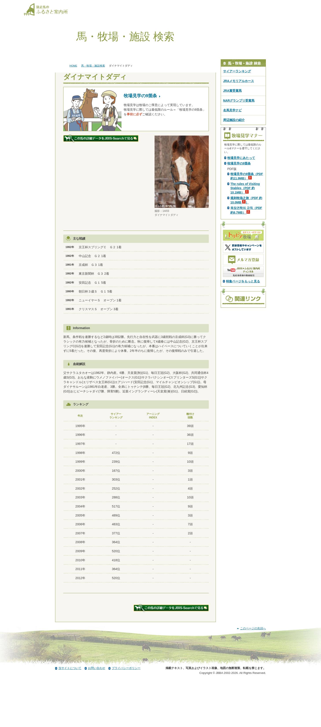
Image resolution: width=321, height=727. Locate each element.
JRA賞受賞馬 (232, 90)
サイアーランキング (237, 71)
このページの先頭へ (253, 674)
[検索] (294, 4)
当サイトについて (69, 714)
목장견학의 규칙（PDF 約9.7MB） (246, 288)
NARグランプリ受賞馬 (238, 100)
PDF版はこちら (239, 195)
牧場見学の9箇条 (239, 241)
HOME (73, 65)
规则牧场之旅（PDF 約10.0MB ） (246, 278)
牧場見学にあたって (241, 235)
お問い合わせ (96, 714)
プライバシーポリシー (126, 714)
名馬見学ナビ (232, 110)
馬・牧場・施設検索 (93, 65)
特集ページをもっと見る (243, 359)
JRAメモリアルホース (238, 81)
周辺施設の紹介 (234, 120)
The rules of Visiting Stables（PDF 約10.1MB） (245, 266)
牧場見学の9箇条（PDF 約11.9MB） (246, 254)
